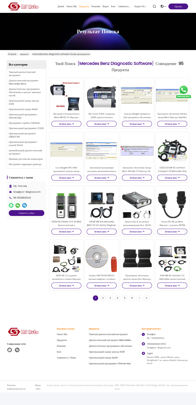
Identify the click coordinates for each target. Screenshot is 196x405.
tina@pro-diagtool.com (27, 192)
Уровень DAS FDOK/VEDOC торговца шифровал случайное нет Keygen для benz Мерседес (101, 292)
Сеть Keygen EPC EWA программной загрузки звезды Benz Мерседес (66, 178)
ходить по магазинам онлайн (141, 6)
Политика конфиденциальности (16, 400)
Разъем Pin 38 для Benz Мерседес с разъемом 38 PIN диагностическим (172, 235)
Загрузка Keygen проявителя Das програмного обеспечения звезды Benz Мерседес (137, 121)
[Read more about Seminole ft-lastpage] (146, 310)
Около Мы (71, 6)
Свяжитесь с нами (125, 6)
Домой (60, 6)
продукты (84, 6)
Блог (113, 6)
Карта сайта (38, 400)
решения (95, 6)
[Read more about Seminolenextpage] (139, 310)
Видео (106, 6)
